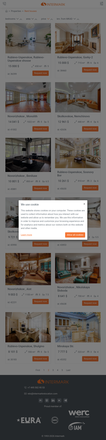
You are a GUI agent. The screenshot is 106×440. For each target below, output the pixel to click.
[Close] (84, 203)
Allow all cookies (75, 235)
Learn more (26, 235)
